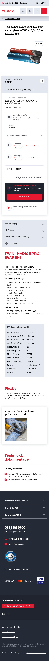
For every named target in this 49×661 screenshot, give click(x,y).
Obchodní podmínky (9, 632)
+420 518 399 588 (11, 3)
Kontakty (24, 3)
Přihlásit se (24, 197)
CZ (37, 3)
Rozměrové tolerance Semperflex (22, 479)
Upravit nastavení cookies (36, 653)
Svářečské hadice (12, 18)
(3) (21, 89)
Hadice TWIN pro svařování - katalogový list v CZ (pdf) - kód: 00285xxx (25, 475)
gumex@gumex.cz (16, 544)
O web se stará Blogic (10, 637)
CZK (42, 3)
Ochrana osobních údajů (11, 627)
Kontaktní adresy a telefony (17, 569)
